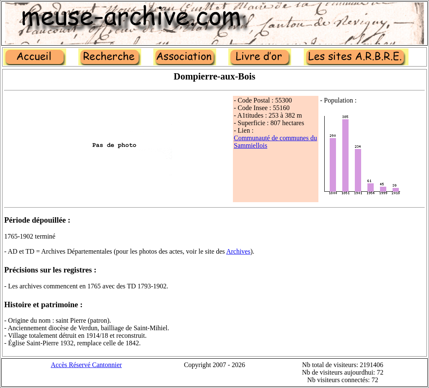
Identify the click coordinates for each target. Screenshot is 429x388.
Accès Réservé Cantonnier (86, 364)
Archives (238, 251)
